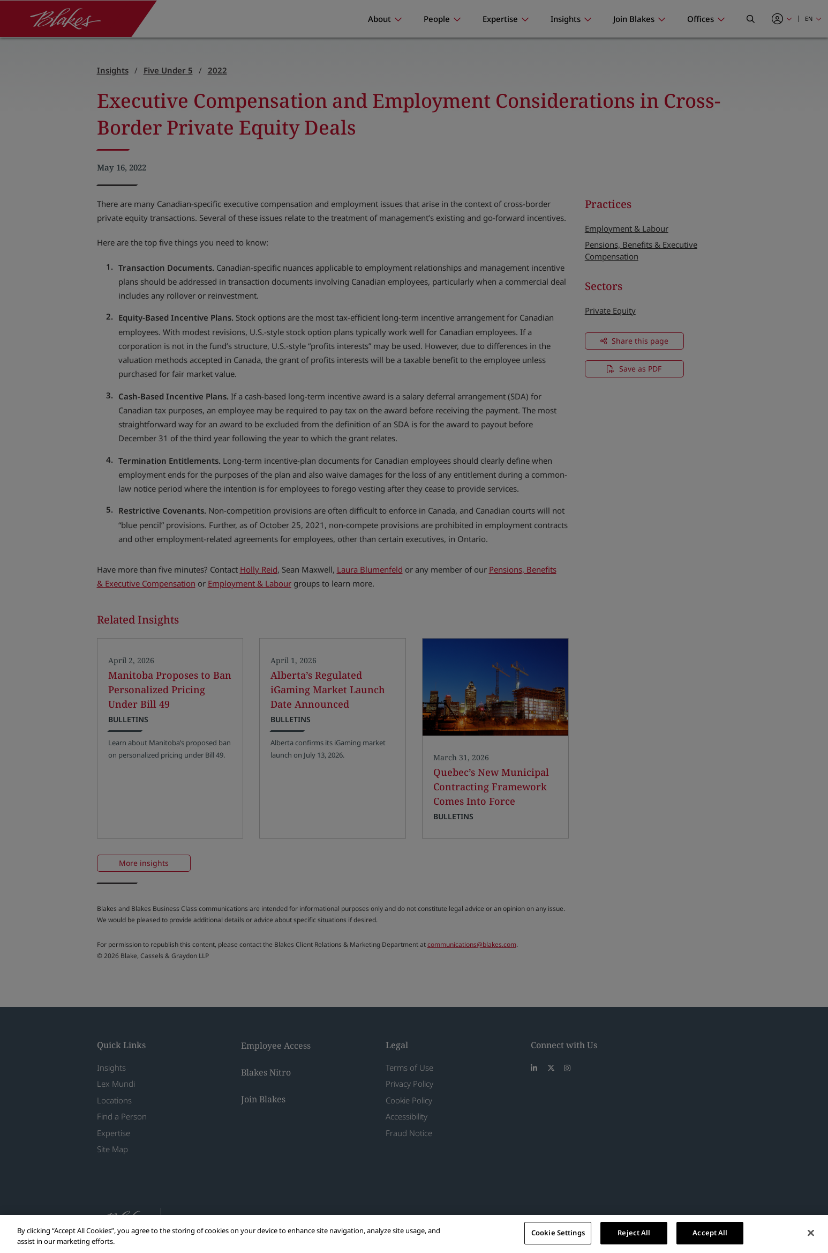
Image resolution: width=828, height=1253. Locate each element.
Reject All (634, 1232)
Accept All (709, 1232)
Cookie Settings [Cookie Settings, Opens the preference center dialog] (558, 1232)
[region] (414, 1234)
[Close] (811, 1232)
